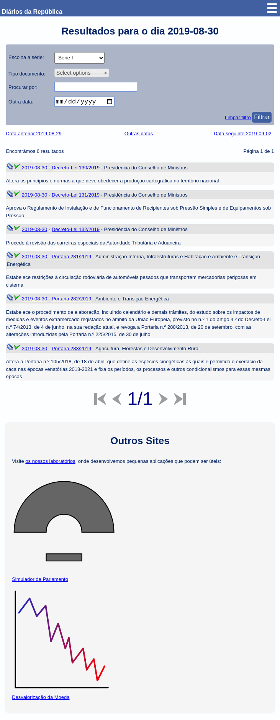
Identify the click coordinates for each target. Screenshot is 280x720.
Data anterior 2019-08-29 (34, 135)
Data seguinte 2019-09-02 (242, 135)
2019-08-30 (34, 169)
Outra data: (20, 102)
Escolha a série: (26, 57)
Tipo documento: (26, 74)
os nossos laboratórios (50, 463)
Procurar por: (23, 87)
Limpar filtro (238, 119)
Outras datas (138, 135)
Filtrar (262, 118)
